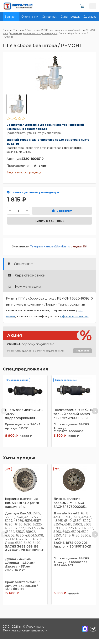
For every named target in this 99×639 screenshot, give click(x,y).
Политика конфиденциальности (25, 630)
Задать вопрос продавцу (24, 172)
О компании (29, 16)
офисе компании (74, 316)
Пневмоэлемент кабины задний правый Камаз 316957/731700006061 (73, 414)
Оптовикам (49, 16)
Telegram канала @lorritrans (50, 246)
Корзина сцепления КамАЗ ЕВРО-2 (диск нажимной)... (22, 503)
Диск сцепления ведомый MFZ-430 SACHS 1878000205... (70, 503)
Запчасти (11, 16)
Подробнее (82, 351)
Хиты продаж (70, 16)
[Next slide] (95, 411)
